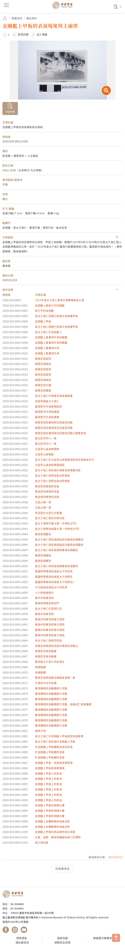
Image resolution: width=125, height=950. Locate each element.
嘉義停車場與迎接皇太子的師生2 (54, 582)
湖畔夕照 (40, 731)
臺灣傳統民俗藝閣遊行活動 (51, 688)
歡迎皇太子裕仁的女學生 (50, 662)
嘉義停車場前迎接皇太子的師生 (54, 576)
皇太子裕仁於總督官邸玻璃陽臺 (54, 396)
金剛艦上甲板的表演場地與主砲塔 (55, 832)
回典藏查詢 (62, 869)
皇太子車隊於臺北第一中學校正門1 (56, 523)
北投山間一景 (43, 502)
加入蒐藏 (42, 34)
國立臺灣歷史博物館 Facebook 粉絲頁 (5, 929)
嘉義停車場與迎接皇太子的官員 (54, 571)
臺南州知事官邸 (44, 614)
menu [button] (6, 5)
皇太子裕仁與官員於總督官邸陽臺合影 (58, 470)
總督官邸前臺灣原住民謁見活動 (54, 422)
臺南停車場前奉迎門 (47, 603)
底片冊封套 (42, 842)
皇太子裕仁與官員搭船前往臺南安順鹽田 (59, 539)
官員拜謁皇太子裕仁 (47, 401)
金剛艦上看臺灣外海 (47, 348)
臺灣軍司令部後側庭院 (48, 406)
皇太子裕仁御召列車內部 (50, 518)
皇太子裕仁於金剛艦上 (48, 332)
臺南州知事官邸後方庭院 (50, 619)
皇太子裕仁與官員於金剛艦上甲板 (55, 741)
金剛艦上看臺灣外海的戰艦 (51, 337)
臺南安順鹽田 (43, 534)
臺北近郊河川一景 (45, 438)
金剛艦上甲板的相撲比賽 (50, 805)
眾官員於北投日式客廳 (48, 513)
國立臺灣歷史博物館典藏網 (63, 5)
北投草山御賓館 (44, 454)
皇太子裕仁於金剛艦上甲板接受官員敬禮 (59, 736)
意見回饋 (23, 34)
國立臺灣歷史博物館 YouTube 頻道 (24, 929)
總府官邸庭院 (43, 374)
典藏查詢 (17, 18)
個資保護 (62, 938)
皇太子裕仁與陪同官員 (48, 640)
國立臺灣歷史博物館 (13, 894)
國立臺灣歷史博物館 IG (15, 929)
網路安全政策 (63, 942)
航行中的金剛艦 (44, 311)
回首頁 (4, 18)
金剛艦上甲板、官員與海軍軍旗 (54, 763)
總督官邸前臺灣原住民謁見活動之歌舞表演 (60, 433)
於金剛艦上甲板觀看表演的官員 (54, 747)
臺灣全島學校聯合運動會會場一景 (55, 677)
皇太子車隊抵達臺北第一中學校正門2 (57, 529)
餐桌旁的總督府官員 (47, 486)
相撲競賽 (40, 667)
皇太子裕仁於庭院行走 (48, 608)
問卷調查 (21, 938)
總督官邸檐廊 (43, 390)
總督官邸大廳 (43, 385)
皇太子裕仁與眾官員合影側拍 (52, 475)
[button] (62, 237)
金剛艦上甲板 (43, 321)
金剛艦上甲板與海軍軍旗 (50, 768)
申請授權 (10, 111)
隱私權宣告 (22, 942)
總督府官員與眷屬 (45, 651)
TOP (116, 938)
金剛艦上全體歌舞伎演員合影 (52, 821)
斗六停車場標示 (44, 593)
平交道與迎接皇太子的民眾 (51, 587)
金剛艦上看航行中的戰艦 (50, 305)
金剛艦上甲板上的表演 (48, 773)
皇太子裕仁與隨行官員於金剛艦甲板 (56, 316)
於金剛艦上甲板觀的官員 (50, 752)
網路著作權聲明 (102, 938)
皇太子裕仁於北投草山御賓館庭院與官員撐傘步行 (64, 460)
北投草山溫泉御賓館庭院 (50, 465)
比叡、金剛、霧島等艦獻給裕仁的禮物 (58, 837)
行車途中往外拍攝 (45, 683)
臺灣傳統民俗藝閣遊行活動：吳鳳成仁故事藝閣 (63, 704)
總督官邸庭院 (43, 359)
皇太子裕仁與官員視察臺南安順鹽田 (56, 550)
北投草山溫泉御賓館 (47, 449)
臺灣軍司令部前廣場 (47, 412)
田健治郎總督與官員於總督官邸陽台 (56, 646)
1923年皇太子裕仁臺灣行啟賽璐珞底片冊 (59, 300)
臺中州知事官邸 (44, 598)
